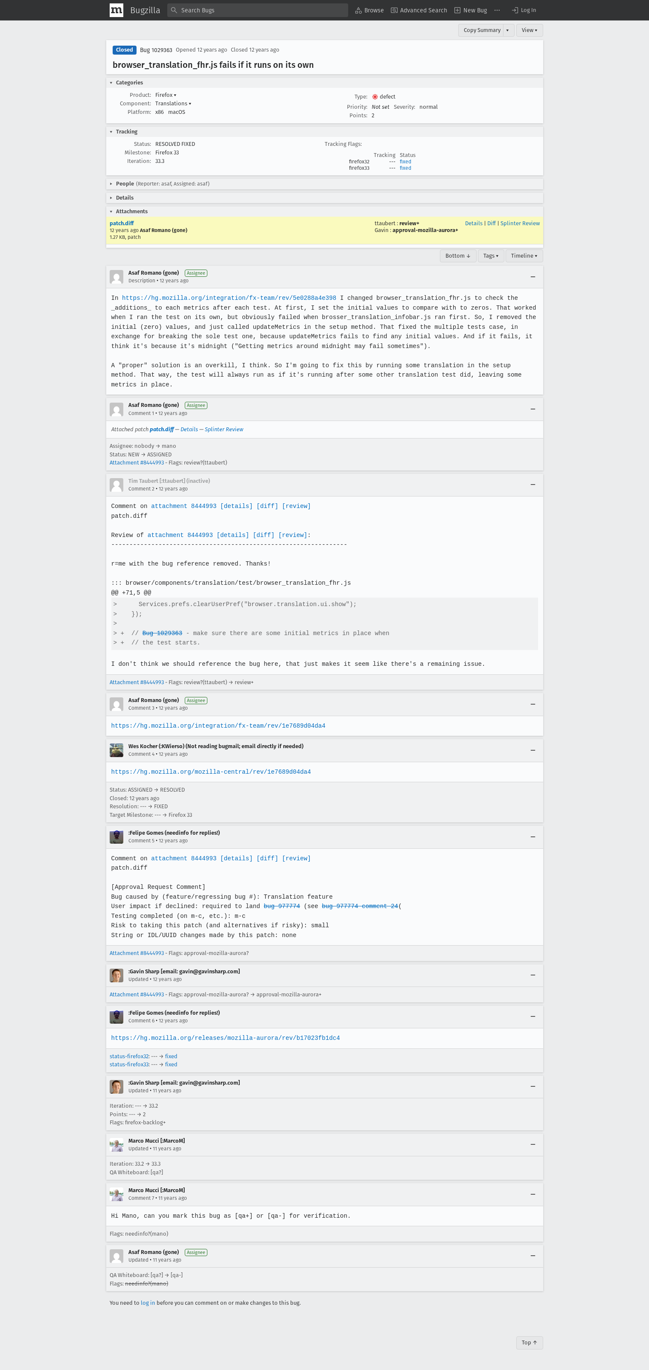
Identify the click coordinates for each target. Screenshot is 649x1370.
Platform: (139, 112)
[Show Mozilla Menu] (116, 10)
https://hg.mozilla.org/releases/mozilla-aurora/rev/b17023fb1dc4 (224, 1038)
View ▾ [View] (530, 30)
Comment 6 (141, 1021)
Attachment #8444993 (137, 462)
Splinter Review (520, 223)
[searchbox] (257, 10)
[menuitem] (369, 10)
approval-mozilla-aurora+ (425, 230)
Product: (140, 95)
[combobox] (257, 10)
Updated (138, 979)
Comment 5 (141, 841)
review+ (409, 223)
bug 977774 (279, 906)
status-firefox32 (129, 1056)
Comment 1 (141, 413)
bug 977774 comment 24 (356, 906)
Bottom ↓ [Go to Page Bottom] (458, 256)
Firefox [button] (166, 95)
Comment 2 (141, 489)
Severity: (404, 107)
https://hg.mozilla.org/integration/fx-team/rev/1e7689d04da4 (217, 726)
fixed (405, 162)
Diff (491, 223)
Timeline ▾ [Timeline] (524, 256)
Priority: (357, 107)
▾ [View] (507, 30)
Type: (361, 96)
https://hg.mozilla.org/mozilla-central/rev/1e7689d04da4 (209, 772)
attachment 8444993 (183, 506)
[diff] (265, 506)
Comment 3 (141, 708)
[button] (523, 10)
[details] (234, 506)
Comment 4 (141, 754)
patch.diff (122, 223)
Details (474, 223)
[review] (293, 506)
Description (141, 281)
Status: (142, 144)
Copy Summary (482, 30)
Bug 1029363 (156, 50)
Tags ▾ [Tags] (491, 256)
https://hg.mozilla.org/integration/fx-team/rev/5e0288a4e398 (227, 298)
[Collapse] (533, 277)
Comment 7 (141, 1198)
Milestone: (138, 152)
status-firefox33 (129, 1064)
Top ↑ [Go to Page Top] (530, 1342)
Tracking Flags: (343, 144)
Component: (135, 103)
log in (148, 1303)
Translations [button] (173, 103)
